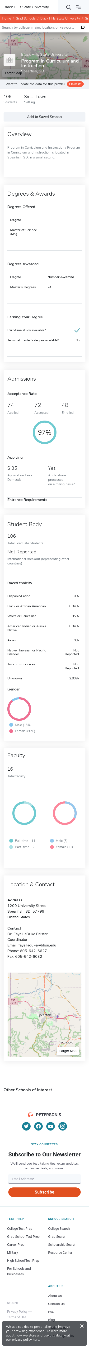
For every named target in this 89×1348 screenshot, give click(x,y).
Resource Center (60, 1252)
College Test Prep (19, 1228)
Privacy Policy (17, 1311)
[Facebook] (38, 1126)
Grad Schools (26, 18)
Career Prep (15, 1244)
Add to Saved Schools (44, 116)
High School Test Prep (23, 1260)
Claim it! (75, 84)
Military (12, 1252)
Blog (51, 1320)
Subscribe (44, 1192)
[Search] (69, 7)
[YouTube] (50, 1126)
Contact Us (56, 1304)
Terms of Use (16, 1317)
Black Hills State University (60, 18)
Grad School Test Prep (23, 1236)
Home (6, 18)
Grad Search (57, 1236)
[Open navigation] (78, 7)
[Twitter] (26, 1126)
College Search (59, 1228)
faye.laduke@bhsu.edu (37, 945)
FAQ (51, 1312)
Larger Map (67, 1051)
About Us (55, 1296)
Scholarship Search (62, 1244)
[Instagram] (62, 1126)
